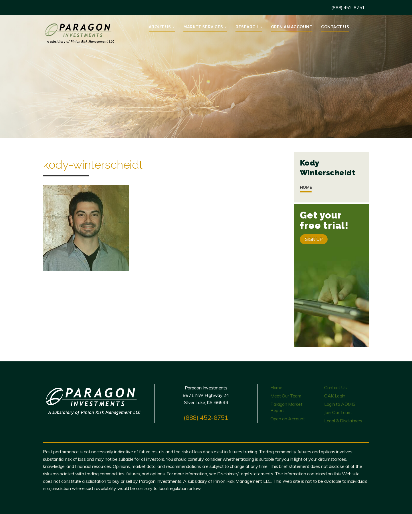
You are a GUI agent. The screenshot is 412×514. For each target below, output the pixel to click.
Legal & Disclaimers (343, 421)
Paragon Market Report (286, 407)
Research (248, 27)
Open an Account (292, 27)
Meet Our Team (285, 396)
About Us (162, 27)
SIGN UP (314, 239)
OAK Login (334, 396)
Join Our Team (338, 412)
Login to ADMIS (340, 404)
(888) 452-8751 (348, 7)
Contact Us (335, 27)
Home (306, 187)
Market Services (205, 27)
